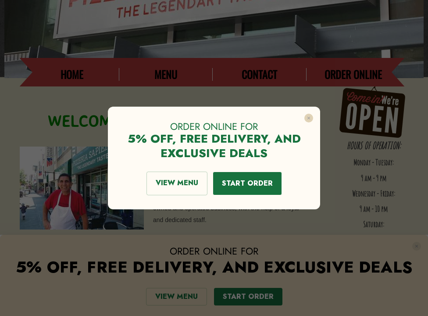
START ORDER (247, 183)
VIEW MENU (177, 183)
